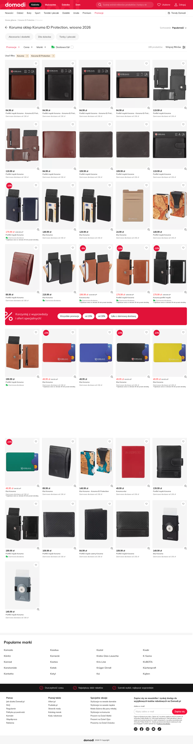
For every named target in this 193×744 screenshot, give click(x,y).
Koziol (100, 649)
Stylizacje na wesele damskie (103, 701)
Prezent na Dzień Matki (100, 716)
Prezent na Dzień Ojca (100, 719)
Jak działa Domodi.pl (15, 701)
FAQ (8, 705)
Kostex (54, 661)
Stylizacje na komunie (100, 712)
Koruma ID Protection (26, 20)
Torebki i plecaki (51, 13)
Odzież (20, 13)
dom (78, 4)
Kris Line (101, 661)
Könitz (7, 655)
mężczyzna (50, 4)
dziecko (66, 4)
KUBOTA (148, 661)
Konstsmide (10, 667)
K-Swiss (147, 655)
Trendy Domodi (177, 13)
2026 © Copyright (102, 740)
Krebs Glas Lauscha (108, 655)
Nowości (9, 13)
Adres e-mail (139, 706)
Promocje (99, 13)
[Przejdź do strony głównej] (15, 5)
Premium (87, 13)
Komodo (8, 649)
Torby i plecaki (67, 36)
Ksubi (146, 649)
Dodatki (66, 13)
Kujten (146, 673)
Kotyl (53, 673)
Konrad (8, 661)
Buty (29, 13)
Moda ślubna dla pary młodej (103, 708)
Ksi (98, 673)
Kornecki (55, 655)
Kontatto (9, 673)
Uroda (76, 13)
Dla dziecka (44, 36)
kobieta (35, 4)
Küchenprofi (149, 667)
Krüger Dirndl (104, 667)
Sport (37, 13)
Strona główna (11, 20)
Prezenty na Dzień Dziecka (102, 723)
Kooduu (54, 649)
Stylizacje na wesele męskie (102, 705)
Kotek (53, 667)
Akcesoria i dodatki (19, 36)
